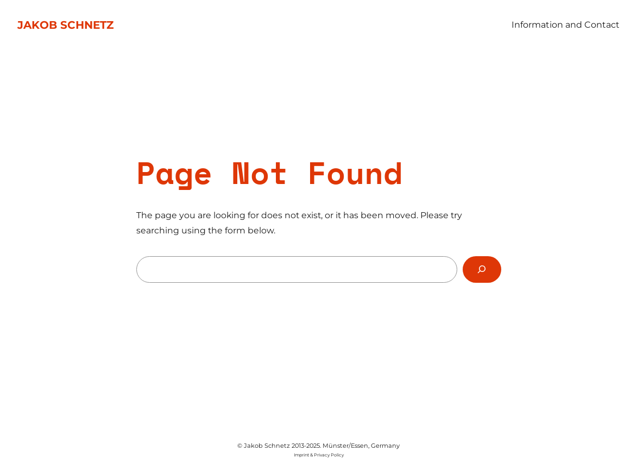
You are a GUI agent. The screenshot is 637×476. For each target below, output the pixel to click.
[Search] (482, 269)
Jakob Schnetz (65, 24)
